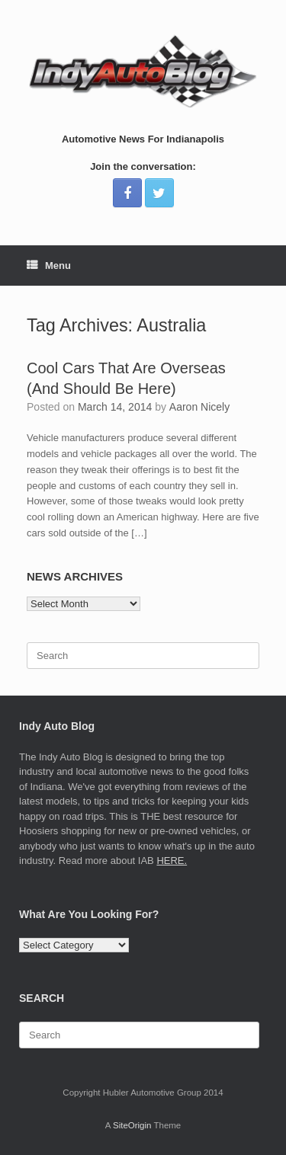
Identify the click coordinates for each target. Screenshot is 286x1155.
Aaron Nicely (199, 407)
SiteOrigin (132, 1125)
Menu (49, 265)
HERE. (171, 860)
